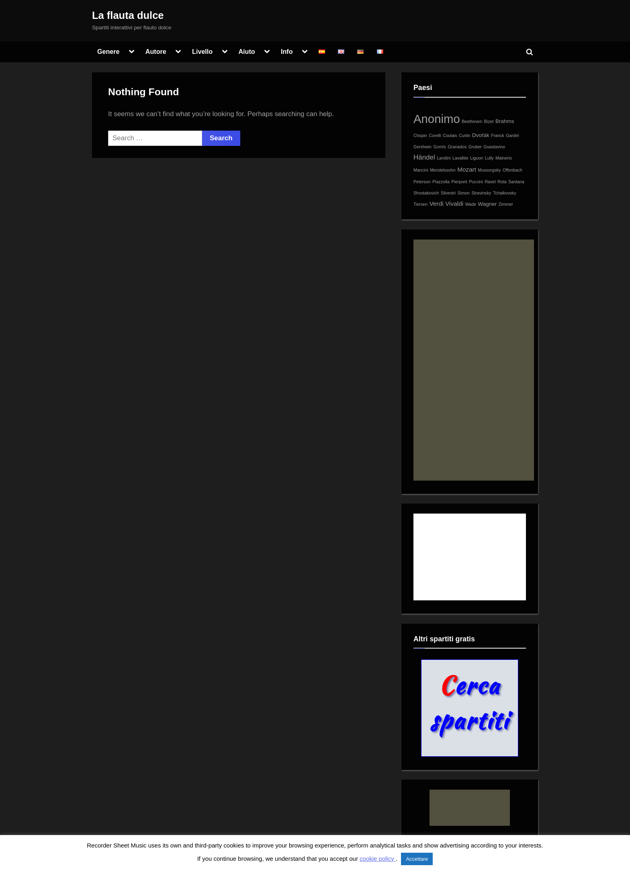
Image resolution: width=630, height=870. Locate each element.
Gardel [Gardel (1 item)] (512, 135)
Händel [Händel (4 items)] (424, 157)
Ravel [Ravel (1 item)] (490, 181)
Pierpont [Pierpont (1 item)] (459, 181)
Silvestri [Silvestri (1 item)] (448, 192)
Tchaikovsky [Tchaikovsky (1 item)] (504, 192)
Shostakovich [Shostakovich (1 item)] (426, 192)
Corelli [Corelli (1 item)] (435, 135)
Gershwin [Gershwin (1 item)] (422, 146)
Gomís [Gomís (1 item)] (440, 146)
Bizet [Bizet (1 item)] (489, 121)
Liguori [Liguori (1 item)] (476, 158)
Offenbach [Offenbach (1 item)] (512, 170)
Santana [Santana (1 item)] (516, 181)
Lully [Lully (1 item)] (489, 158)
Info (287, 51)
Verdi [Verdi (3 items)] (437, 203)
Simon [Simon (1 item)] (464, 192)
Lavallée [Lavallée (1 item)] (460, 158)
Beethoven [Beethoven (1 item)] (472, 121)
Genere (108, 51)
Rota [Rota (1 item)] (502, 181)
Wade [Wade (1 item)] (470, 204)
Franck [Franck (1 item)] (497, 135)
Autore (155, 51)
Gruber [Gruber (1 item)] (475, 146)
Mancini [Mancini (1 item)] (420, 170)
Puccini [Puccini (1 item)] (476, 181)
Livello (202, 51)
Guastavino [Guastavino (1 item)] (494, 146)
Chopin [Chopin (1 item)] (420, 135)
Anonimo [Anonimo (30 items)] (436, 118)
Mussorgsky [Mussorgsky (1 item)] (489, 170)
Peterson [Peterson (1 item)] (422, 181)
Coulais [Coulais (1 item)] (450, 135)
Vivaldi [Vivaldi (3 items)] (454, 203)
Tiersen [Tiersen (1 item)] (420, 204)
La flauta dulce (128, 15)
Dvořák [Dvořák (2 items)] (480, 135)
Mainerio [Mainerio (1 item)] (503, 158)
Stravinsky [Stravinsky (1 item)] (481, 192)
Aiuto (246, 51)
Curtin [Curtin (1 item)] (464, 135)
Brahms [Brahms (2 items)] (504, 121)
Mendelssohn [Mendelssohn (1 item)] (442, 170)
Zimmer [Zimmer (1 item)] (506, 204)
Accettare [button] (417, 859)
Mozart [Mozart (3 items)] (466, 169)
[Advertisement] (473, 360)
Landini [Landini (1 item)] (443, 158)
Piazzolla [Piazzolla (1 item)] (441, 181)
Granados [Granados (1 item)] (457, 146)
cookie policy (378, 858)
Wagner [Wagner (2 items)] (487, 204)
